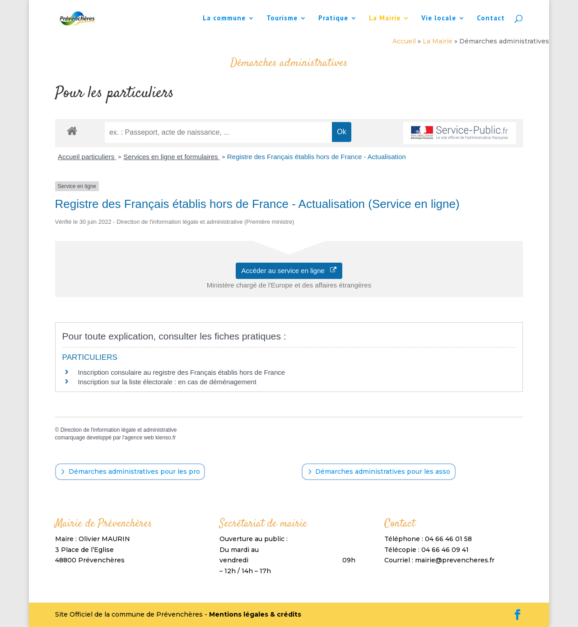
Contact (491, 18)
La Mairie (385, 18)
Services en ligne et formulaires (171, 156)
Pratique (333, 18)
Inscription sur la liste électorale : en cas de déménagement (167, 382)
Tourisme (282, 18)
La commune (224, 18)
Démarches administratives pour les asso (382, 471)
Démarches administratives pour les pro (134, 471)
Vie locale (438, 18)
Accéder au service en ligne (289, 270)
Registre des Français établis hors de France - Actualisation (316, 156)
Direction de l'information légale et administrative (119, 430)
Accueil (404, 41)
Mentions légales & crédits (255, 614)
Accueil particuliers (87, 156)
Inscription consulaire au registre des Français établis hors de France (181, 372)
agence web (139, 437)
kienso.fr (165, 437)
